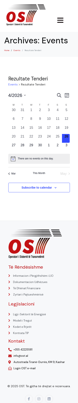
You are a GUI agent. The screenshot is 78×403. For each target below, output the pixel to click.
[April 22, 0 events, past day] (31, 138)
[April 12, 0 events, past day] (66, 120)
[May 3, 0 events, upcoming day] (66, 147)
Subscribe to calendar (36, 187)
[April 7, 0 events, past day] (22, 120)
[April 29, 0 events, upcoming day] (31, 147)
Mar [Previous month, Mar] (12, 173)
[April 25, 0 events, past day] (57, 138)
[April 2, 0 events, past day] (40, 112)
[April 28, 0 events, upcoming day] (22, 147)
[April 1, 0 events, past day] (31, 112)
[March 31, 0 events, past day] (22, 112)
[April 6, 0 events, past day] (13, 120)
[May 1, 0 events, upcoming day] (49, 147)
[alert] (39, 159)
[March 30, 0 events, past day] (13, 112)
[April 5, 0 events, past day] (66, 112)
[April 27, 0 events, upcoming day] (13, 147)
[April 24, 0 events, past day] (49, 138)
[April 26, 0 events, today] (66, 138)
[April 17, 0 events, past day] (49, 129)
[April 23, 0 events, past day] (40, 138)
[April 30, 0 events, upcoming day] (40, 147)
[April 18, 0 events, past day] (57, 129)
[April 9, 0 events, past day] (40, 120)
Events (13, 84)
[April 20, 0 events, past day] (13, 138)
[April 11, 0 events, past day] (57, 120)
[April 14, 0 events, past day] (22, 129)
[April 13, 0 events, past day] (13, 129)
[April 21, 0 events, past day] (22, 138)
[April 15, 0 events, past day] (31, 129)
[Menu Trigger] (60, 20)
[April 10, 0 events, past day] (49, 120)
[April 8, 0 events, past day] (31, 120)
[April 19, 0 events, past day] (66, 129)
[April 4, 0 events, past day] (57, 112)
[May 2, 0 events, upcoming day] (57, 147)
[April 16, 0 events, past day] (40, 129)
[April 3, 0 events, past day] (49, 112)
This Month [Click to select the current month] (39, 173)
